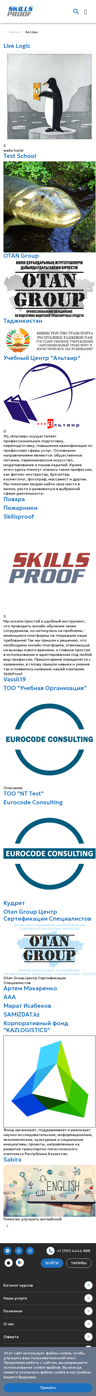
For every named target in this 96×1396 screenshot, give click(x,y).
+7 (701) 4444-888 (68, 1251)
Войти (52, 1263)
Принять (48, 1387)
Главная (13, 32)
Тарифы (79, 1263)
